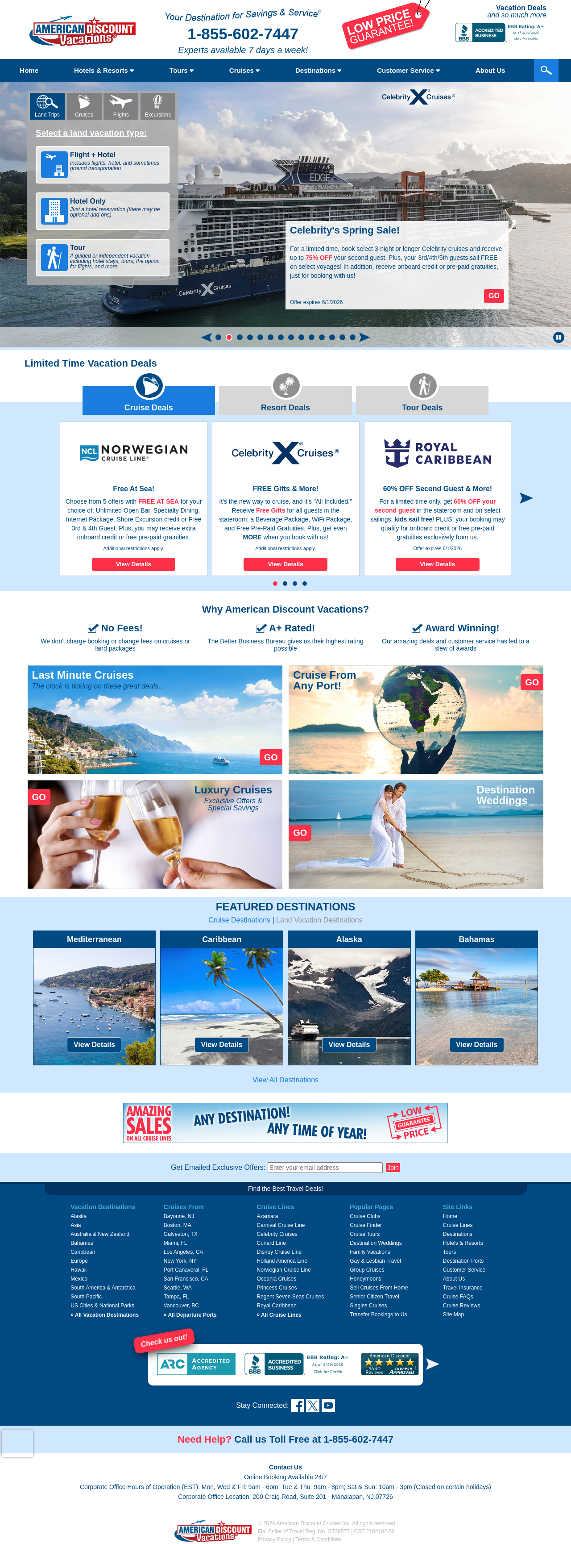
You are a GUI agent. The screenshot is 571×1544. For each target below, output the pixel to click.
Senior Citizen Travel (374, 1297)
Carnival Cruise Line (281, 1225)
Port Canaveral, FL (186, 1270)
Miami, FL (175, 1243)
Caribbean (82, 1252)
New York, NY (180, 1261)
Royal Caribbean (276, 1305)
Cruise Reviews (461, 1305)
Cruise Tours (365, 1234)
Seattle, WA (178, 1288)
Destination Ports (463, 1261)
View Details (133, 564)
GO (271, 757)
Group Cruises (367, 1270)
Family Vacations (370, 1252)
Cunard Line (271, 1243)
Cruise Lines (458, 1225)
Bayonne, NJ (179, 1216)
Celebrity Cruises (277, 1234)
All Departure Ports (190, 1315)
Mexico (78, 1279)
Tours (182, 70)
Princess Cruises (277, 1288)
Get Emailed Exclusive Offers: (218, 1167)
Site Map (453, 1314)
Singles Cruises (368, 1305)
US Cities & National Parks (102, 1305)
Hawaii (78, 1270)
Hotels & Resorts (104, 70)
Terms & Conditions (318, 1539)
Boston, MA (177, 1225)
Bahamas (81, 1243)
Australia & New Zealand (99, 1234)
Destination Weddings (376, 1243)
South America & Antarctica (102, 1288)
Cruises (244, 70)
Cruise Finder (366, 1225)
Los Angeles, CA (183, 1252)
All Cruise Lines (279, 1315)
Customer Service (408, 70)
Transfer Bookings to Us (378, 1314)
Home (29, 70)
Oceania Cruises (276, 1279)
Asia (75, 1225)
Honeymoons (365, 1279)
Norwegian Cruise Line (283, 1270)
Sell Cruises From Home (379, 1288)
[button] (218, 337)
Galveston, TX (181, 1234)
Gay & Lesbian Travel (375, 1261)
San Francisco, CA (186, 1279)
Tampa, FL (176, 1297)
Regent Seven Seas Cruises (290, 1297)
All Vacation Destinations (104, 1315)
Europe (79, 1261)
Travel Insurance (463, 1288)
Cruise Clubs (365, 1216)
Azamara (267, 1216)
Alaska (78, 1216)
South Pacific (86, 1297)
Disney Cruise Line (279, 1252)
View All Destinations (285, 1080)
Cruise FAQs (458, 1297)
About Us (490, 70)
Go (494, 296)
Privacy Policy (274, 1539)
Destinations (318, 70)
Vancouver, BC (181, 1305)
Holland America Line (282, 1261)
